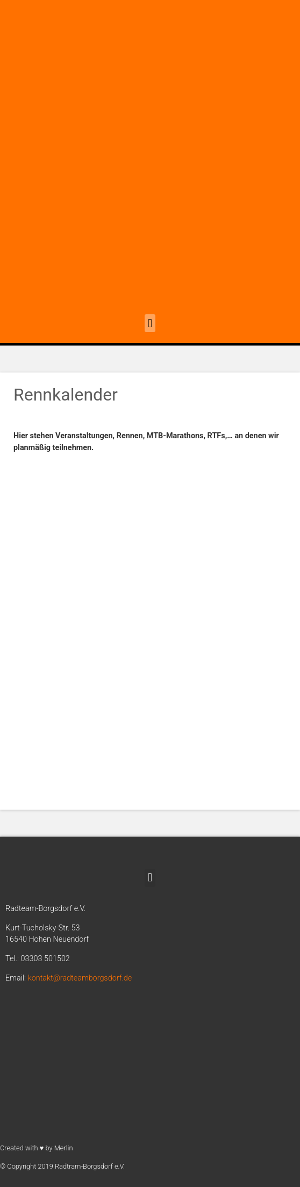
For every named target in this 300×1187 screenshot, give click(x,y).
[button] (150, 323)
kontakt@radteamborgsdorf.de (80, 978)
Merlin (63, 1148)
